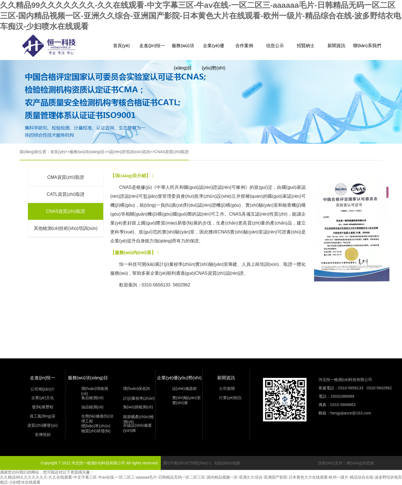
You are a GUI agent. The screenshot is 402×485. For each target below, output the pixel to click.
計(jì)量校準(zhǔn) (139, 398)
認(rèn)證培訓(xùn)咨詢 (129, 151)
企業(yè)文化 (42, 397)
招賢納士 (306, 45)
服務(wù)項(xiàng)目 (183, 50)
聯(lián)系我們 (367, 45)
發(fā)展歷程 (42, 407)
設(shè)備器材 (184, 388)
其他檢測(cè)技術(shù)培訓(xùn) (65, 228)
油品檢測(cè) (92, 407)
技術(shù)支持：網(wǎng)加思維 (346, 463)
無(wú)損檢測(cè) (138, 407)
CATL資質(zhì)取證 (66, 194)
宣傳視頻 (43, 434)
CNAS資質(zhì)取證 (171, 151)
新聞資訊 (336, 45)
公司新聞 (227, 388)
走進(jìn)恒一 (152, 45)
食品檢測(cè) (92, 397)
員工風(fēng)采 (43, 416)
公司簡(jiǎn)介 (42, 389)
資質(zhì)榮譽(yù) (42, 425)
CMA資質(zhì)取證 (65, 177)
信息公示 (275, 45)
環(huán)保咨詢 (136, 388)
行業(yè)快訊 (230, 397)
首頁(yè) (121, 45)
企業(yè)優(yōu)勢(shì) (213, 50)
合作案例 (244, 45)
